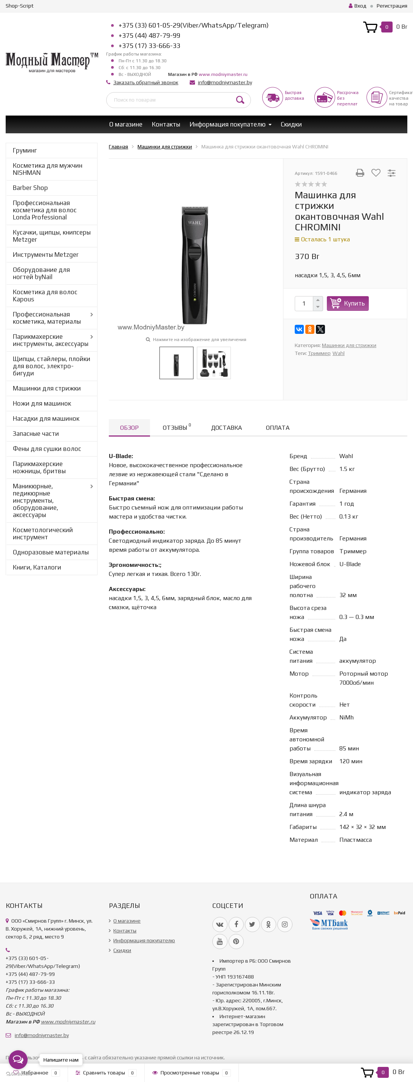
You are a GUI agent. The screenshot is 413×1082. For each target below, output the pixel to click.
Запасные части (36, 433)
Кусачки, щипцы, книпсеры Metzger (52, 235)
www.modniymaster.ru (223, 74)
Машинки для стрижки (47, 388)
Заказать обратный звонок (145, 82)
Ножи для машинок (42, 403)
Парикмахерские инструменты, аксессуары (50, 340)
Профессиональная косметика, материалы (47, 317)
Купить (354, 303)
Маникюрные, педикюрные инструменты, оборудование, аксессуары (35, 500)
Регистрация (392, 6)
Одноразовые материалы (51, 552)
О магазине (125, 124)
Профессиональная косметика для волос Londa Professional (45, 210)
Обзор (129, 427)
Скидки (291, 124)
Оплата (277, 427)
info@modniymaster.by (225, 82)
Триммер (319, 353)
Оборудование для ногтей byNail (41, 273)
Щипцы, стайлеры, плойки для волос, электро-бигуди (51, 366)
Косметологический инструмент (43, 533)
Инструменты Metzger (46, 254)
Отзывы (177, 426)
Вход (358, 6)
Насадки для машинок (46, 418)
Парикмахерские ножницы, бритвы (39, 467)
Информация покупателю (228, 124)
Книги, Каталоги (37, 567)
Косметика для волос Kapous (45, 295)
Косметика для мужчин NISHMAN (47, 169)
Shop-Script (20, 6)
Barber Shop (30, 187)
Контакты (166, 124)
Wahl (339, 353)
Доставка (226, 427)
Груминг (25, 150)
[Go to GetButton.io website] (18, 1074)
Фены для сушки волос (47, 448)
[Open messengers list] (18, 1059)
